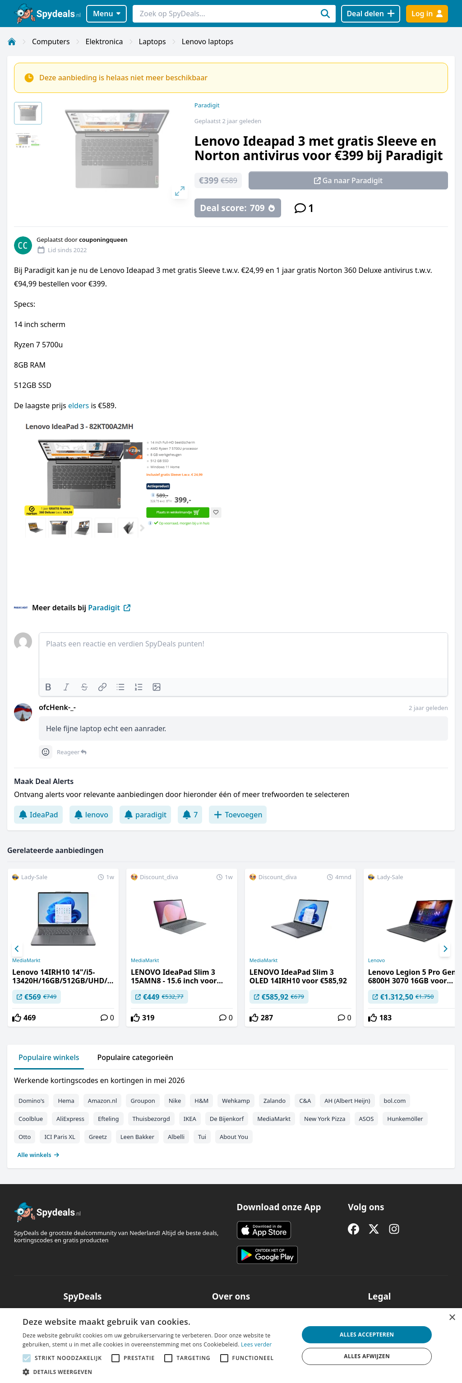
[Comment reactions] (45, 752)
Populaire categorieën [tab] (135, 1057)
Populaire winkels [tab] (48, 1057)
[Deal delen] (370, 14)
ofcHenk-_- (57, 707)
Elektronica (104, 41)
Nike (175, 1101)
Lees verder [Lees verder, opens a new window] (256, 1344)
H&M (201, 1101)
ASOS (366, 1119)
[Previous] (17, 949)
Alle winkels (39, 1155)
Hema (66, 1101)
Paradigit (207, 105)
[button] (157, 1371)
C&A (305, 1101)
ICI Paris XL (59, 1137)
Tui (202, 1137)
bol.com (395, 1101)
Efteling (108, 1119)
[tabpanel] (231, 1116)
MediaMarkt (26, 960)
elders (79, 405)
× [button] (451, 1317)
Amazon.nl (102, 1101)
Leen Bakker (137, 1137)
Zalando (274, 1101)
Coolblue (30, 1119)
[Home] (11, 41)
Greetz (98, 1137)
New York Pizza (325, 1119)
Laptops (152, 41)
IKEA (190, 1119)
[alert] (231, 1345)
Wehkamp (236, 1101)
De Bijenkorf (227, 1119)
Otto (24, 1137)
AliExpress (70, 1119)
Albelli (176, 1137)
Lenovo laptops (208, 41)
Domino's (31, 1101)
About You (234, 1137)
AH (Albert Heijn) (347, 1101)
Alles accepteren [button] (367, 1334)
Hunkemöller (405, 1119)
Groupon (142, 1101)
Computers (51, 41)
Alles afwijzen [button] (367, 1356)
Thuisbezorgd (151, 1119)
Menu (106, 13)
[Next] (444, 949)
